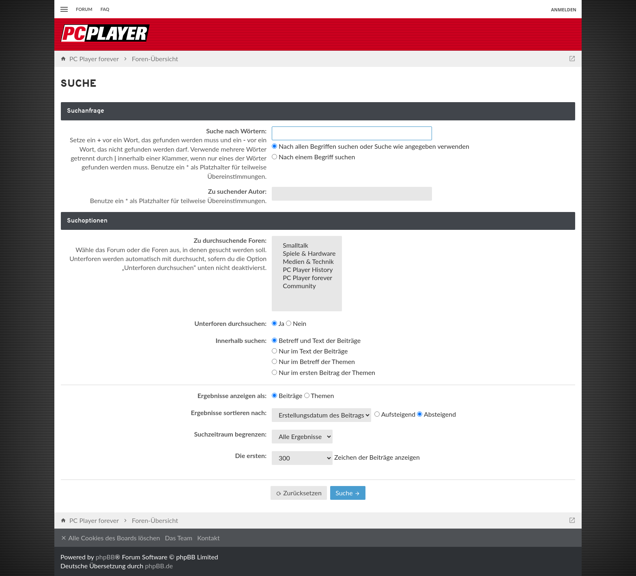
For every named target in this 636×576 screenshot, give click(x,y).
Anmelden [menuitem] (563, 9)
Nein (296, 323)
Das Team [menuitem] (179, 538)
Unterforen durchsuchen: (230, 323)
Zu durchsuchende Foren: (230, 240)
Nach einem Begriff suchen (313, 157)
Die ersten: (251, 455)
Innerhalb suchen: (240, 340)
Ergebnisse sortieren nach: (229, 412)
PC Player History (307, 270)
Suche (347, 493)
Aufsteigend (394, 414)
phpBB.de (159, 566)
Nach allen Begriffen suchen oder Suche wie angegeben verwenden (370, 146)
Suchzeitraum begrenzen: (230, 434)
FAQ (105, 9)
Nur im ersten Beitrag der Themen (323, 372)
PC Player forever (307, 278)
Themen (319, 395)
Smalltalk (307, 245)
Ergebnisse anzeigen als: (232, 395)
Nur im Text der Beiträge (310, 351)
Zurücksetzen (299, 493)
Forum (84, 9)
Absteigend (436, 414)
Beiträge (287, 395)
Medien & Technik (307, 261)
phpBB (105, 557)
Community (307, 286)
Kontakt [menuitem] (208, 538)
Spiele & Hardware (307, 253)
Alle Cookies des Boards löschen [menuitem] (110, 538)
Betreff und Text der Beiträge (316, 340)
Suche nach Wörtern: (236, 131)
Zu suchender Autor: (237, 191)
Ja (278, 323)
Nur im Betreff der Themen (313, 361)
